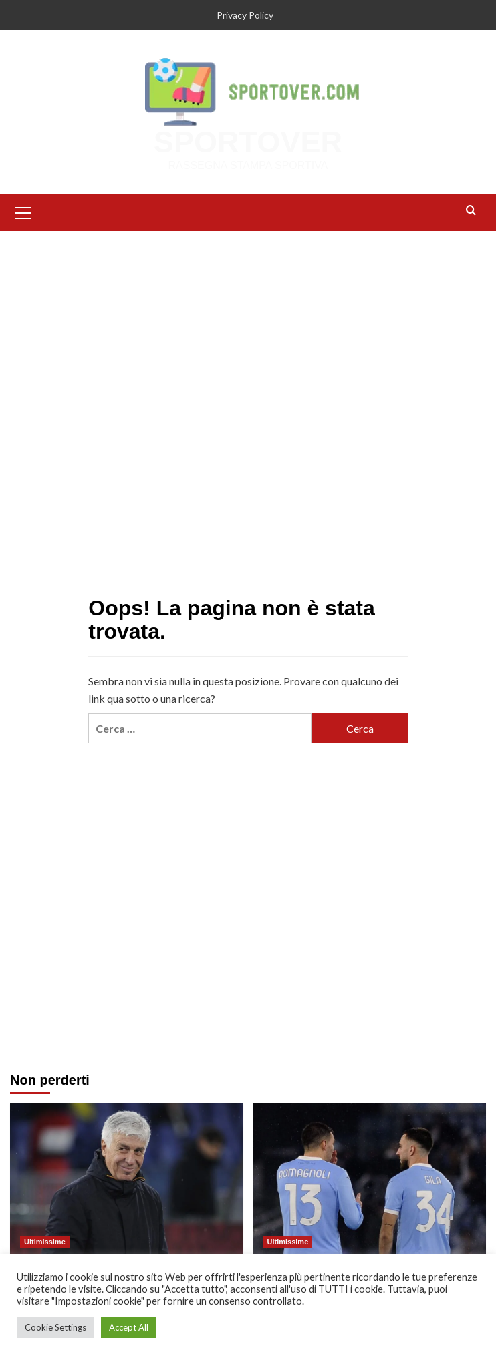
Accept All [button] (128, 1327)
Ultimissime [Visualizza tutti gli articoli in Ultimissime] (45, 1242)
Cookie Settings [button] (55, 1327)
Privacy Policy (245, 15)
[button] (23, 211)
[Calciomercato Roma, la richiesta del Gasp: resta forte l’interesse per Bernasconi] (126, 1179)
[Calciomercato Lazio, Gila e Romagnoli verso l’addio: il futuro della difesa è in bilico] (370, 1179)
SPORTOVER (248, 142)
